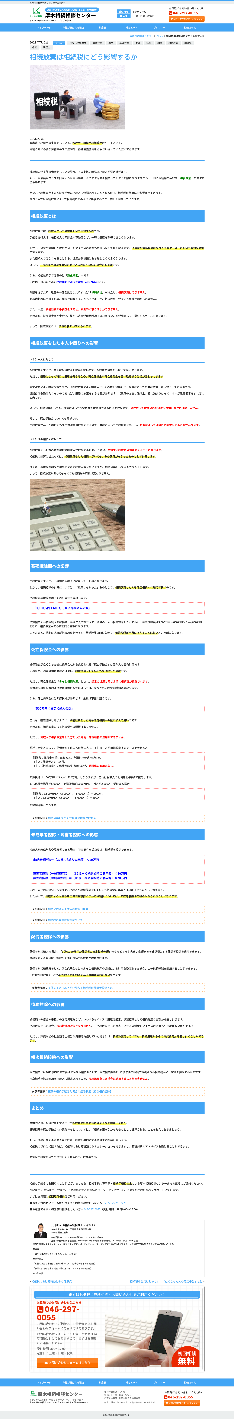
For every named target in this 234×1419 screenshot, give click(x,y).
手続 (137, 43)
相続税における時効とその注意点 (52, 1281)
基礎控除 (124, 43)
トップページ (44, 27)
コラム (58, 43)
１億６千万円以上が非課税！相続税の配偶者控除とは (80, 988)
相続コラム (190, 27)
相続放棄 (173, 43)
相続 (159, 43)
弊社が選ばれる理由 (73, 27)
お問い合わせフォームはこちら (187, 18)
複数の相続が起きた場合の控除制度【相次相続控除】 (80, 1091)
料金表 (102, 27)
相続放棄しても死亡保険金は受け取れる (72, 818)
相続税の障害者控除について (65, 920)
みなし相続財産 (78, 43)
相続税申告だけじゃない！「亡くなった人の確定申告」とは (166, 1281)
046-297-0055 (183, 12)
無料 (148, 43)
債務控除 (97, 43)
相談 (34, 47)
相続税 (188, 43)
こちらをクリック (115, 1203)
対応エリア (132, 27)
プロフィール (161, 27)
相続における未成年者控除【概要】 (69, 909)
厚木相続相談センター (72, 13)
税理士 (46, 47)
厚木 (110, 43)
